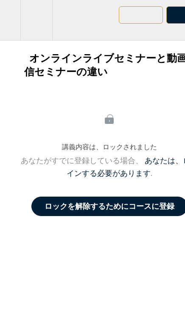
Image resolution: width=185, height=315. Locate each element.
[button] (10, 20)
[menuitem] (36, 20)
